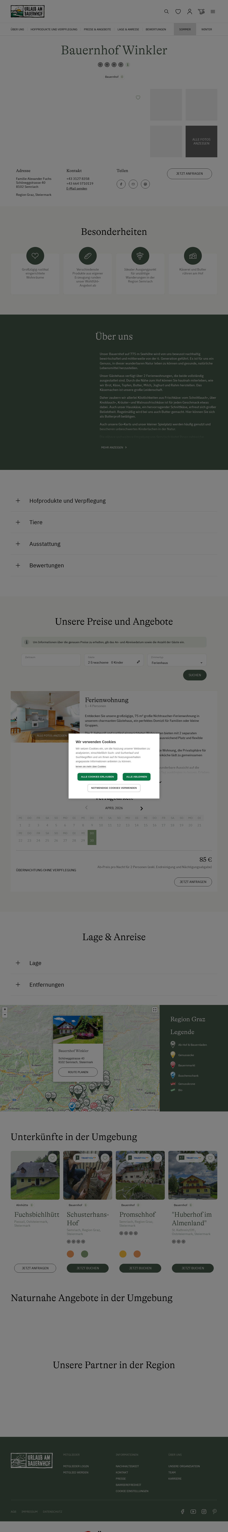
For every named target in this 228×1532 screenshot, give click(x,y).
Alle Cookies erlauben (97, 776)
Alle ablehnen (136, 776)
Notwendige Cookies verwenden (114, 788)
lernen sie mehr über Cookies (91, 766)
